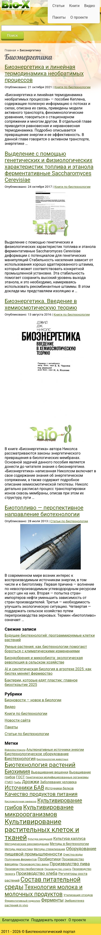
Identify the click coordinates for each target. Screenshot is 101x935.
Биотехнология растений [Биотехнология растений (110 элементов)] (40, 764)
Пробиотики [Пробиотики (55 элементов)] (49, 859)
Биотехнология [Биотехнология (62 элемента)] (20, 758)
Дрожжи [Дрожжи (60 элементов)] (30, 781)
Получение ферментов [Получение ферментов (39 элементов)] (21, 859)
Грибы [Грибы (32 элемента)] (17, 782)
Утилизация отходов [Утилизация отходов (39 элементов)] (78, 895)
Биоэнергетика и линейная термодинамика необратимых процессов (44, 73)
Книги (74, 5)
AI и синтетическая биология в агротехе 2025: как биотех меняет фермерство (48, 671)
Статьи (58, 5)
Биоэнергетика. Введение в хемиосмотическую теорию (41, 304)
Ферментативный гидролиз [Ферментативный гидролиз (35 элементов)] (22, 900)
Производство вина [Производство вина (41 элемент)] (34, 864)
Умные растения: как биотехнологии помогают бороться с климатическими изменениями (46, 648)
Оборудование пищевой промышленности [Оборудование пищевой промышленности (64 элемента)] (50, 851)
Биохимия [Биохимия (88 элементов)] (17, 771)
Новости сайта (17, 720)
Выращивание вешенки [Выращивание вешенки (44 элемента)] (49, 772)
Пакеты (59, 17)
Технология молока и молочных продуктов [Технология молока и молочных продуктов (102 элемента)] (44, 890)
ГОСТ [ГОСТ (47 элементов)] (20, 777)
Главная (10, 50)
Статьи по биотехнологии (69, 521)
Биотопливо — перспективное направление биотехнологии (44, 511)
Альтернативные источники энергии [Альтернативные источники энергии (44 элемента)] (55, 750)
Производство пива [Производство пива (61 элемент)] (70, 863)
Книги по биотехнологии (72, 87)
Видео (89, 5)
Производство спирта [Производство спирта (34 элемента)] (57, 869)
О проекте (79, 17)
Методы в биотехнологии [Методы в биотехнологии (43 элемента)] (69, 844)
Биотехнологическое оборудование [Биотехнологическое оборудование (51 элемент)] (37, 754)
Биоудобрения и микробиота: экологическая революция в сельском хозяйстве (44, 660)
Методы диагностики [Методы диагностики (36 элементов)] (19, 849)
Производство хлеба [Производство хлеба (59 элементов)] (36, 873)
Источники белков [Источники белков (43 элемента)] (59, 788)
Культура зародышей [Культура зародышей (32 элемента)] (40, 839)
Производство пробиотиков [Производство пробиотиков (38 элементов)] (24, 869)
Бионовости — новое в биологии (33, 700)
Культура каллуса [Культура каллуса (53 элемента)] (69, 838)
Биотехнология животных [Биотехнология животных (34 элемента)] (52, 759)
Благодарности (15, 920)
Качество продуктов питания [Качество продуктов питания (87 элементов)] (41, 794)
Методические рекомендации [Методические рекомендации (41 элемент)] (27, 844)
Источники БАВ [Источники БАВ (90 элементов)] (24, 787)
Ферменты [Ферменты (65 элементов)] (52, 900)
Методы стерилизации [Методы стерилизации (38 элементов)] (49, 849)
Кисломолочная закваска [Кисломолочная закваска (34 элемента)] (20, 801)
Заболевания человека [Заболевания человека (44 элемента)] (58, 782)
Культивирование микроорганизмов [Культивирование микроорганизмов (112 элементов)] (39, 811)
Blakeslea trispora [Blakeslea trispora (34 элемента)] (15, 749)
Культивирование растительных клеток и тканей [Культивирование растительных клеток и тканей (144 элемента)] (42, 829)
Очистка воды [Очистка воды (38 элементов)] (73, 854)
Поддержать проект (48, 920)
